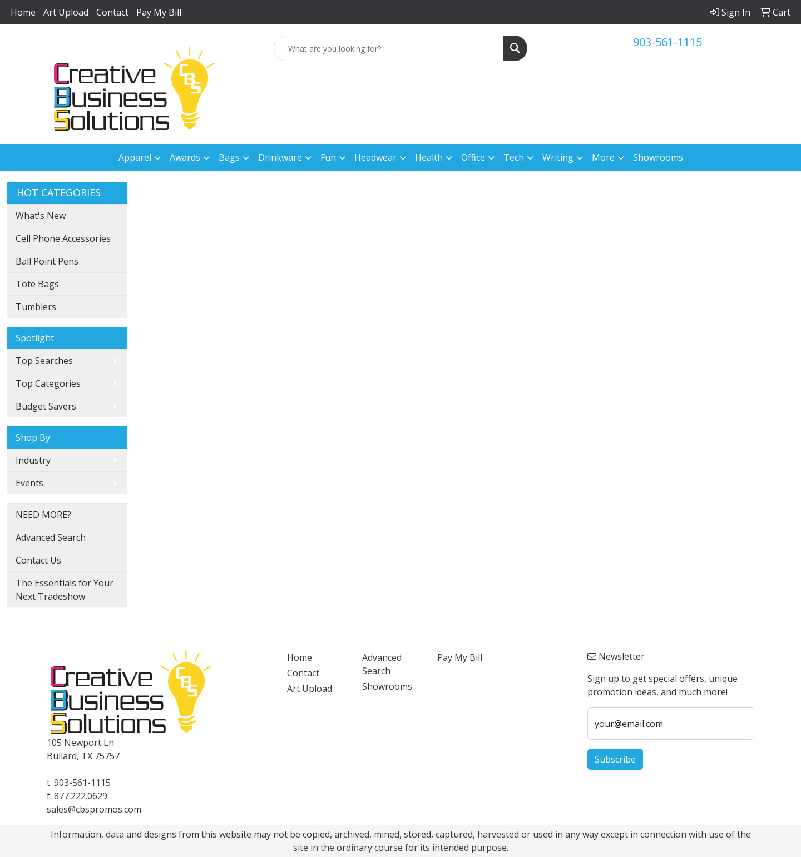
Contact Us (38, 560)
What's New (41, 216)
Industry (33, 460)
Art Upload (65, 12)
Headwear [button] (375, 157)
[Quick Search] (389, 48)
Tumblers (36, 307)
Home (23, 12)
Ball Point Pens (47, 261)
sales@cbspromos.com (94, 809)
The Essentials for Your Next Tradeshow (64, 589)
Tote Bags (37, 284)
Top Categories (48, 383)
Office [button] (473, 157)
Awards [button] (185, 157)
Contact (112, 12)
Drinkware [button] (280, 157)
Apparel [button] (134, 157)
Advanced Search (51, 537)
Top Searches (44, 361)
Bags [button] (229, 157)
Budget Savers (46, 406)
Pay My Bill (158, 12)
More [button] (603, 157)
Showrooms (658, 157)
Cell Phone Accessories (63, 238)
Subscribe (615, 759)
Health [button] (429, 157)
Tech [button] (513, 157)
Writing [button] (557, 157)
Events (29, 483)
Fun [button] (328, 157)
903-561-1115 (667, 41)
